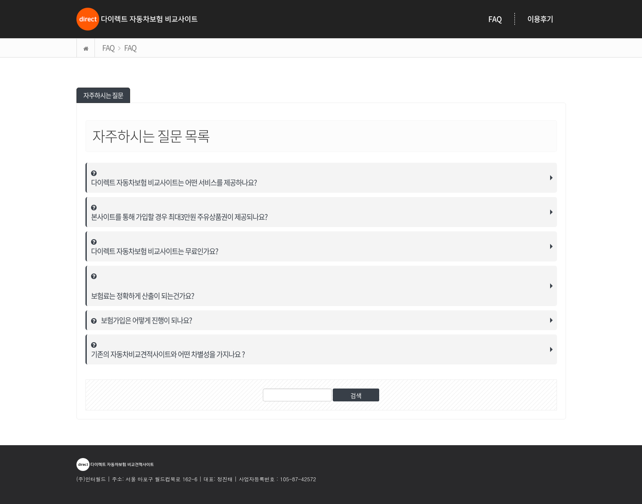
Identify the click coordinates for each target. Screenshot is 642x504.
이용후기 (540, 18)
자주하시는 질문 (103, 95)
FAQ (495, 18)
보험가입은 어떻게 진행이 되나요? (142, 320)
